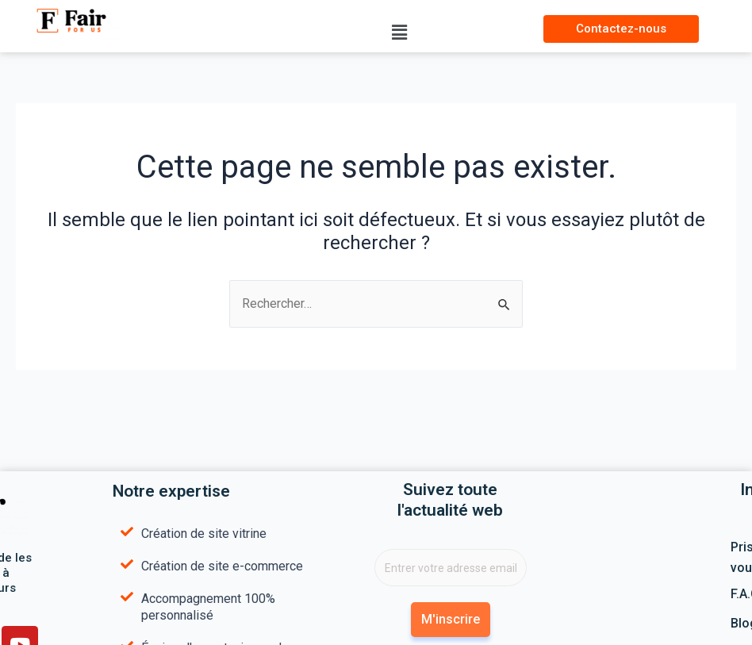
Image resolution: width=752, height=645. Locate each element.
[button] (399, 32)
